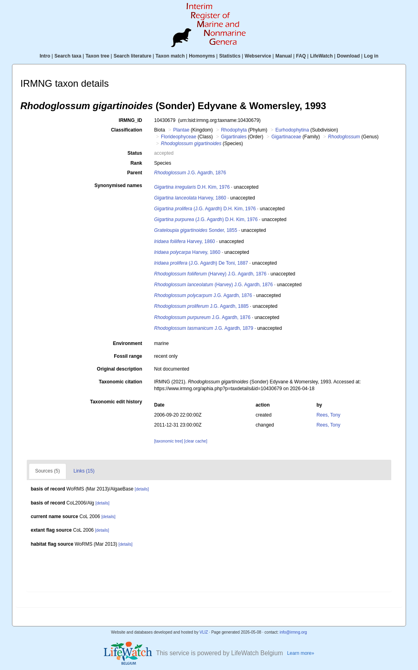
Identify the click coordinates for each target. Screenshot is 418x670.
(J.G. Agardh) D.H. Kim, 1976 (205, 208)
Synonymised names (118, 185)
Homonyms (202, 56)
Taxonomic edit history (116, 402)
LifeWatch (321, 56)
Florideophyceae (178, 137)
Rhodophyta (234, 130)
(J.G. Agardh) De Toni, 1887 (201, 263)
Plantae (181, 130)
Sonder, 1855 (195, 230)
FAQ (301, 56)
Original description (119, 369)
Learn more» (300, 653)
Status (134, 153)
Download (348, 56)
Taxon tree (97, 56)
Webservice (258, 56)
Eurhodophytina (292, 130)
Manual (283, 56)
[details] (142, 489)
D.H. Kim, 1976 (192, 187)
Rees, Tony (329, 415)
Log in (371, 56)
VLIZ (204, 632)
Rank (136, 163)
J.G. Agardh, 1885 (201, 306)
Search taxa (67, 56)
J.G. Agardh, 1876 (190, 172)
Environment (127, 343)
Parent (134, 172)
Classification (126, 130)
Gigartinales (233, 137)
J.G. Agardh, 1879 (203, 328)
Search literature (132, 56)
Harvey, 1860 (190, 198)
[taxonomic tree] (168, 441)
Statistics (229, 56)
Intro (45, 56)
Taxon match (170, 56)
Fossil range (128, 356)
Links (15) (84, 471)
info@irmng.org (293, 632)
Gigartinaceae (286, 137)
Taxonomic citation (120, 382)
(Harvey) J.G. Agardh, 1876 (210, 274)
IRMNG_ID (130, 120)
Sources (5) (47, 471)
